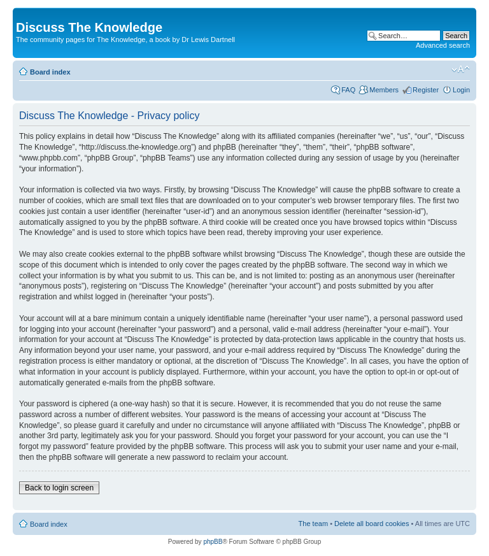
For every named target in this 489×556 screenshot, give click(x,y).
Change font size (460, 69)
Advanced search (443, 45)
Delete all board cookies (371, 523)
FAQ (348, 90)
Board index (50, 72)
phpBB (212, 541)
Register (426, 90)
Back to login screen (59, 487)
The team (313, 523)
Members (384, 90)
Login (461, 90)
